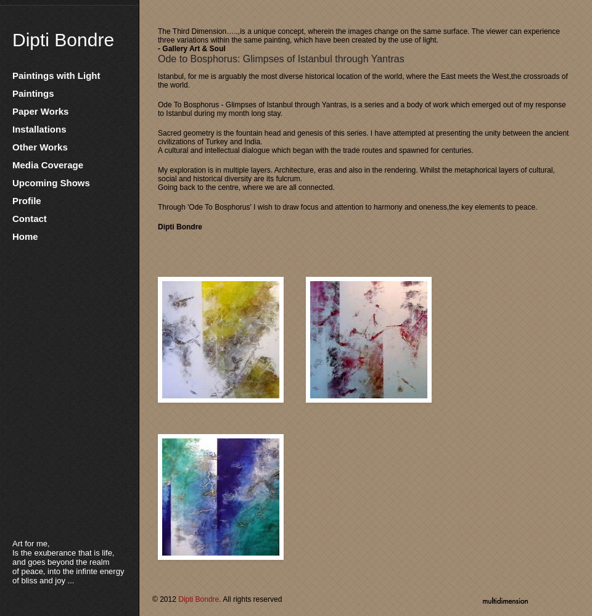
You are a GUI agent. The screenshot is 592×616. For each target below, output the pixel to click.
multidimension (506, 599)
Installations (39, 129)
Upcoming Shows (51, 183)
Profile (26, 200)
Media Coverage (47, 165)
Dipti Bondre (63, 40)
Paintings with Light (56, 75)
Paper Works (40, 111)
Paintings (33, 93)
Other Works (40, 147)
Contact (29, 218)
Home (25, 236)
